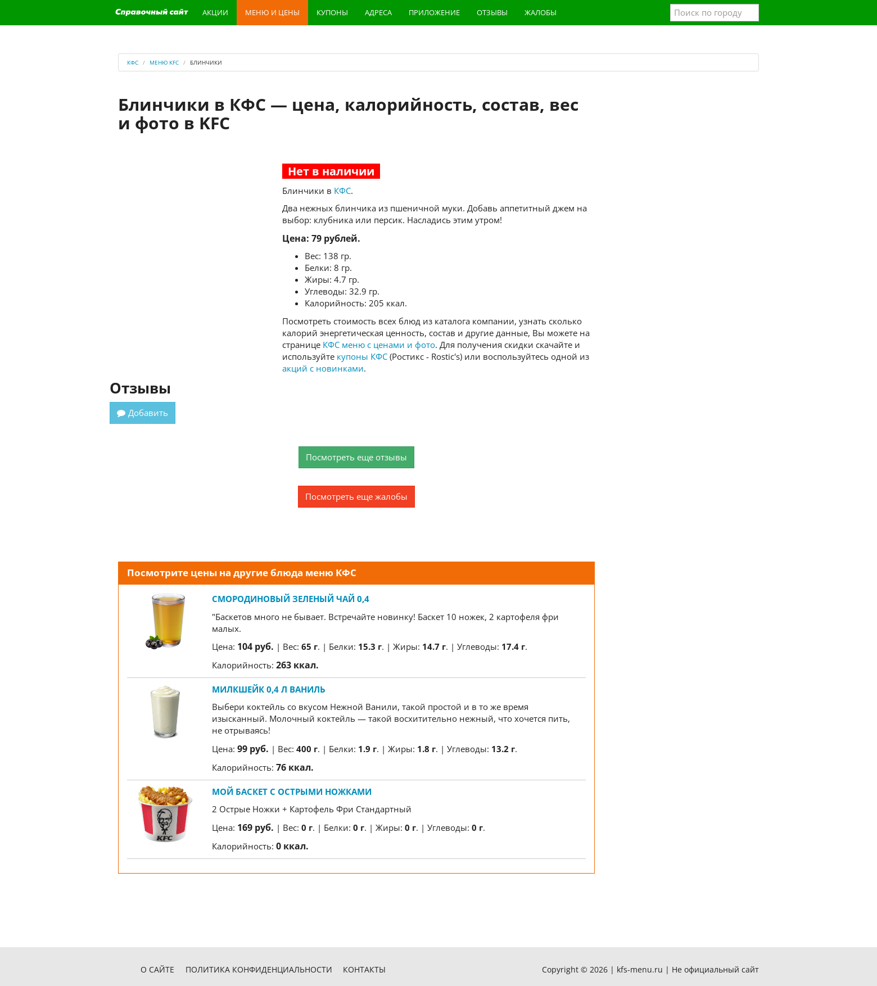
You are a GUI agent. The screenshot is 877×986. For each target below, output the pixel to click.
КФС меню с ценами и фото (379, 344)
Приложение (434, 12)
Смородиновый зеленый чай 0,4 (290, 598)
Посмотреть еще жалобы (356, 496)
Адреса (378, 12)
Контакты (364, 969)
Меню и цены (272, 12)
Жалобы (541, 12)
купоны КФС (362, 356)
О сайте (157, 969)
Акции (215, 12)
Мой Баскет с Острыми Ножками (292, 791)
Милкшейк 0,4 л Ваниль (269, 689)
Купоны (332, 12)
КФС (342, 190)
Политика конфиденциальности (259, 969)
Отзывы (492, 12)
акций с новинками (323, 368)
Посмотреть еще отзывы (356, 457)
